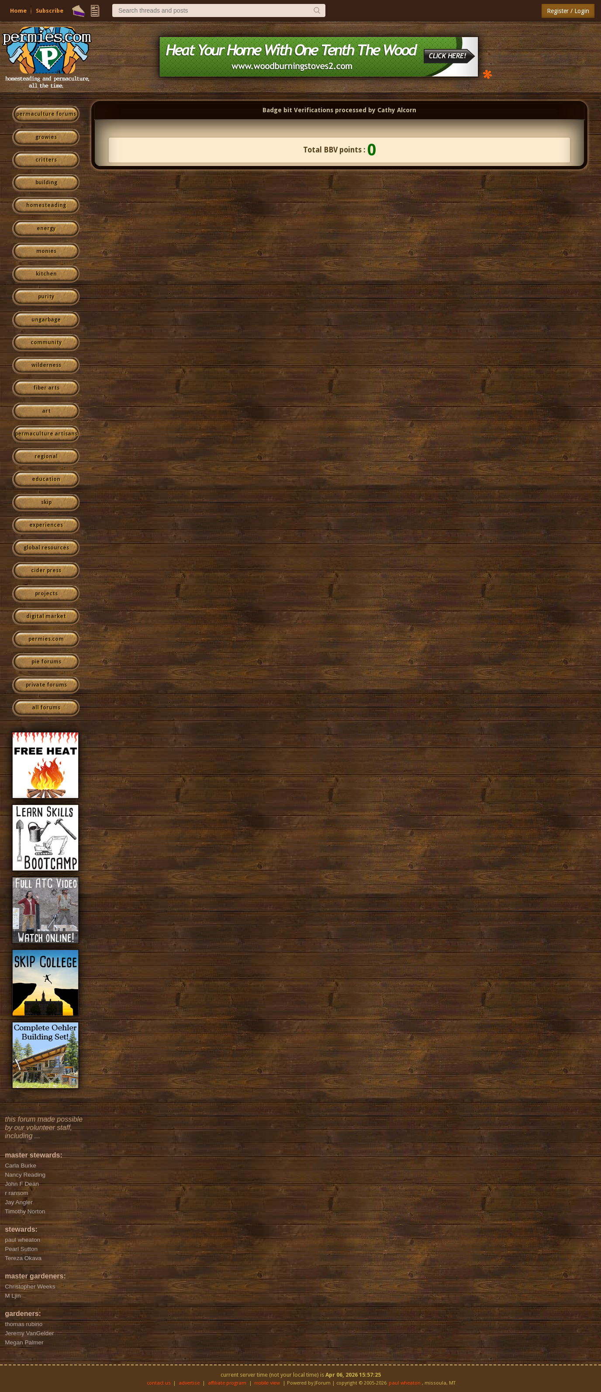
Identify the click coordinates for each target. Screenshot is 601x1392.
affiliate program (227, 1383)
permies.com (46, 639)
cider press (46, 570)
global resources (46, 548)
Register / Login (568, 10)
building (46, 183)
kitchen (46, 274)
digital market (46, 616)
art (46, 411)
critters (46, 160)
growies (46, 137)
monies (46, 251)
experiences (46, 525)
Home (18, 10)
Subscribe (49, 10)
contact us (159, 1383)
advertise (189, 1383)
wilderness (46, 365)
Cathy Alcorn (396, 110)
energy (46, 228)
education (46, 479)
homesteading (46, 205)
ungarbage (46, 320)
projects (46, 594)
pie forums (46, 662)
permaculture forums (46, 114)
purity (46, 297)
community (46, 342)
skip (46, 502)
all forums (46, 708)
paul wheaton (405, 1383)
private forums (46, 685)
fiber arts (46, 388)
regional (46, 456)
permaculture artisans (46, 434)
